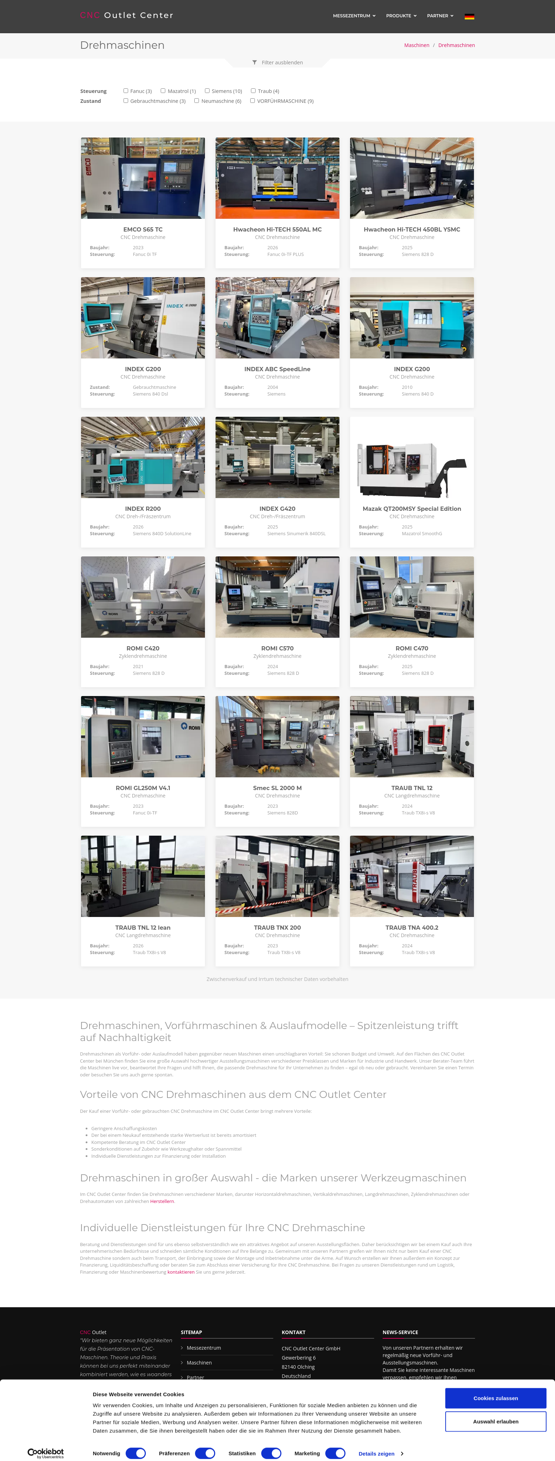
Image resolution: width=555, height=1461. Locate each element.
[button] (277, 62)
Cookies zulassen (496, 1392)
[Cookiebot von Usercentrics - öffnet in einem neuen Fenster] (46, 1447)
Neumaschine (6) (221, 101)
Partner (437, 15)
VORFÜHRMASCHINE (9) (285, 101)
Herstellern (162, 1201)
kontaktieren (181, 1272)
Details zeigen (376, 1447)
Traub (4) (268, 91)
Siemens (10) (227, 91)
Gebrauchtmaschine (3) (157, 101)
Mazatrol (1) (182, 91)
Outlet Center (127, 15)
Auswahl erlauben (496, 1415)
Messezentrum (351, 15)
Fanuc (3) (140, 91)
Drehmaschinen (456, 45)
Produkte (398, 15)
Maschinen (416, 45)
